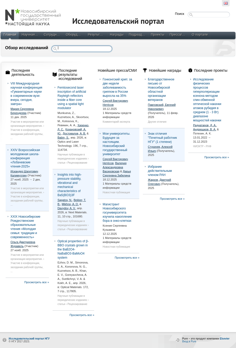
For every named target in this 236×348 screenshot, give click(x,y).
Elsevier (225, 338)
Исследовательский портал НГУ (29, 338)
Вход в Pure (189, 341)
